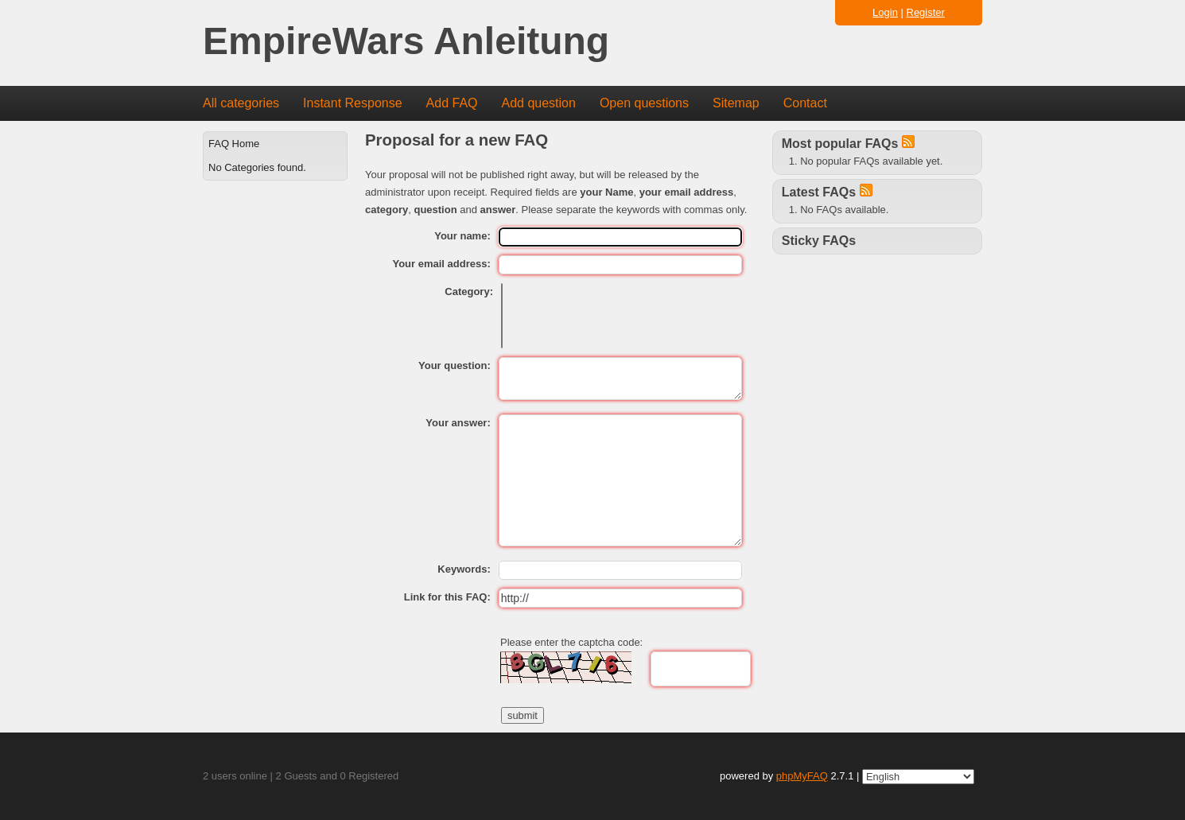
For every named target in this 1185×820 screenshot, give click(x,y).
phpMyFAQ (802, 776)
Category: (469, 291)
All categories (241, 103)
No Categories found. (257, 167)
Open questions (644, 103)
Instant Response (352, 103)
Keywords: (463, 569)
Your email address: (441, 264)
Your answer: (457, 423)
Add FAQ (452, 103)
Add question (539, 103)
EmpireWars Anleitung (406, 41)
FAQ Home (233, 144)
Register (926, 12)
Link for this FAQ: (447, 597)
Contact (805, 103)
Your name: (462, 236)
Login (885, 12)
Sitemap (736, 103)
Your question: (454, 365)
